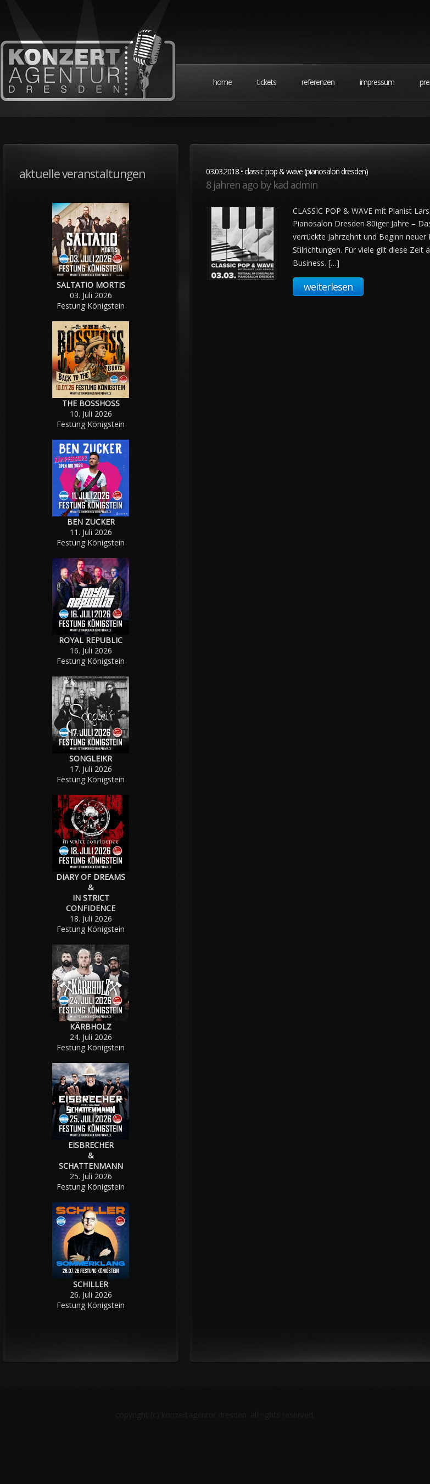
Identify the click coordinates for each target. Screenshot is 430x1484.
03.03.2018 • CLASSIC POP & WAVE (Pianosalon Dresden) (287, 171)
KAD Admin (295, 184)
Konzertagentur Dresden (88, 58)
